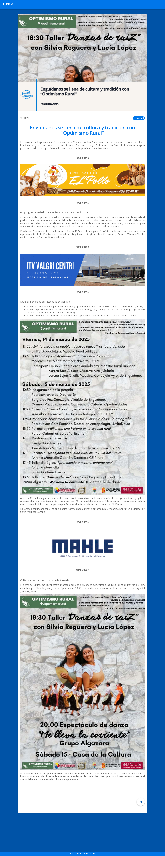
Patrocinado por (82, 853)
